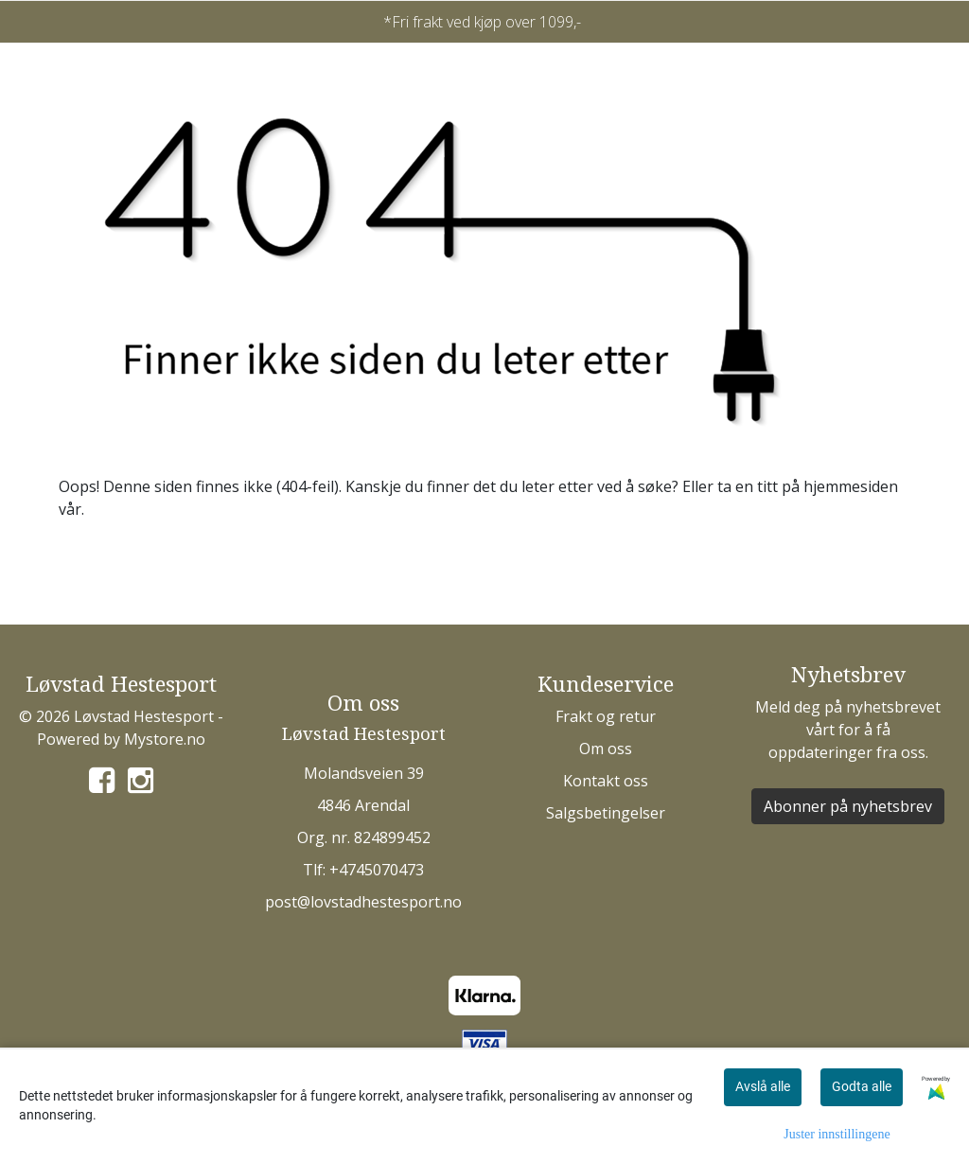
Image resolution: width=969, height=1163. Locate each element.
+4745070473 (376, 869)
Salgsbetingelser (605, 812)
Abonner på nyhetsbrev (848, 806)
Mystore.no (164, 739)
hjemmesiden (850, 486)
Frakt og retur (605, 716)
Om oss (605, 748)
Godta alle (861, 1086)
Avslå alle (762, 1086)
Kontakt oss (605, 780)
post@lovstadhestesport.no (363, 901)
